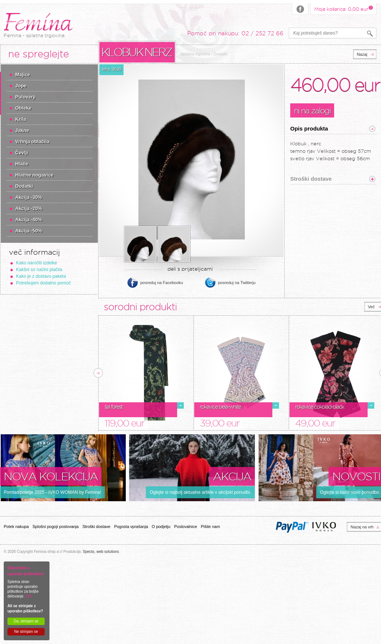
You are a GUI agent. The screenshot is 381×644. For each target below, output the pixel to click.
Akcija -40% (28, 219)
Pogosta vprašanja (131, 526)
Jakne (22, 130)
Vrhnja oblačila (32, 141)
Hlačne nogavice (34, 175)
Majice (22, 74)
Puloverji (25, 97)
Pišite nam (210, 526)
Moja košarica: (341, 9)
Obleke (23, 108)
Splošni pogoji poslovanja (55, 526)
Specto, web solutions (101, 552)
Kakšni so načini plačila (39, 269)
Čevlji (21, 152)
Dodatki (24, 186)
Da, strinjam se (26, 621)
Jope (20, 85)
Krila (20, 119)
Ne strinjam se (26, 631)
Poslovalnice (185, 526)
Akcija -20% (28, 208)
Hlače (21, 164)
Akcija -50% (28, 231)
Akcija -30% (28, 197)
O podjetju (161, 526)
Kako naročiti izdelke (36, 262)
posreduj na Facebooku (161, 282)
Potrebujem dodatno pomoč (43, 283)
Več (28, 596)
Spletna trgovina (195, 54)
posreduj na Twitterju (237, 282)
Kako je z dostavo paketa (41, 276)
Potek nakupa (16, 526)
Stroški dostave (96, 526)
